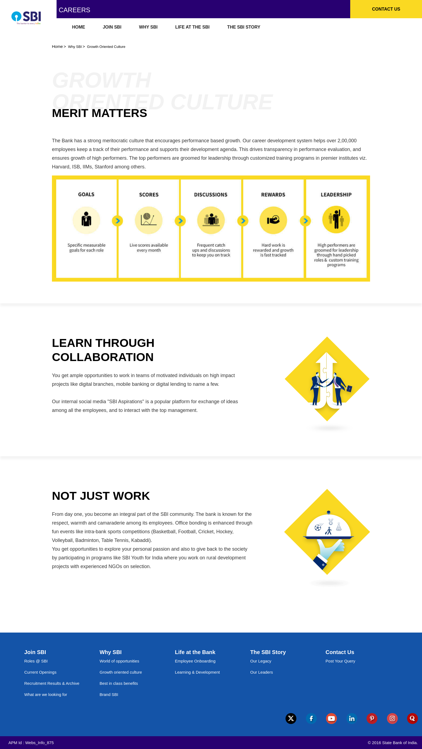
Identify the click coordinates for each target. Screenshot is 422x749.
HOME (78, 27)
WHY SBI (148, 27)
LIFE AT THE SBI (192, 27)
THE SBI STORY (243, 27)
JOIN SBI (112, 27)
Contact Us (386, 9)
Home (57, 46)
